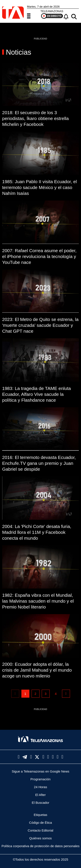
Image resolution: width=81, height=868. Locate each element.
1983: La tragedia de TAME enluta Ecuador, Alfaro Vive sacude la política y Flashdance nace (36, 394)
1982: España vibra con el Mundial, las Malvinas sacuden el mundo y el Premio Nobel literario (38, 601)
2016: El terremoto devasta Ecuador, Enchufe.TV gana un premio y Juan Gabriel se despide (39, 463)
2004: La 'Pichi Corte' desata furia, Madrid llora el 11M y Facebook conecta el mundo (36, 532)
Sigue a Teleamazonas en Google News (40, 771)
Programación (40, 779)
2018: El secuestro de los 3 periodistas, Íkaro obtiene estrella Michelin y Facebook (35, 118)
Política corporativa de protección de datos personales (40, 846)
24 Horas (40, 787)
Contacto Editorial (40, 830)
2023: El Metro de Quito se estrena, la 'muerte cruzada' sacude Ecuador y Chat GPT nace (40, 325)
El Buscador (40, 802)
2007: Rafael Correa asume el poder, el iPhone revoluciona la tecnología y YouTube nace (39, 256)
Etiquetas (40, 815)
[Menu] (31, 15)
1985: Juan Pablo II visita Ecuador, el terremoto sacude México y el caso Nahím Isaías (39, 187)
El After (40, 795)
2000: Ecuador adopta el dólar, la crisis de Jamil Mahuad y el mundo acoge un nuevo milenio (37, 670)
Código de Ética (40, 822)
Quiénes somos (40, 838)
